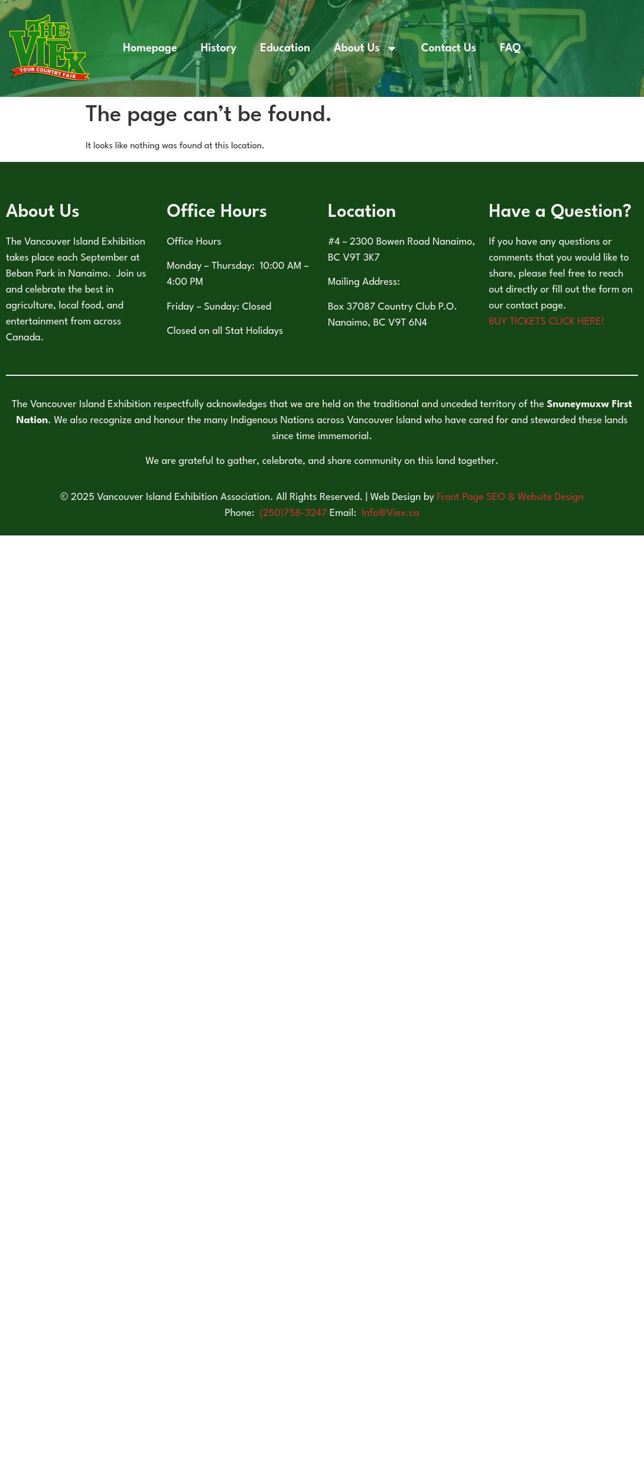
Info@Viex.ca (390, 513)
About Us (366, 48)
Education (285, 48)
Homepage (150, 48)
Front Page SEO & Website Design (510, 497)
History (219, 48)
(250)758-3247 (295, 513)
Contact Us (448, 48)
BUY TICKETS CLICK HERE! (547, 322)
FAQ (510, 48)
